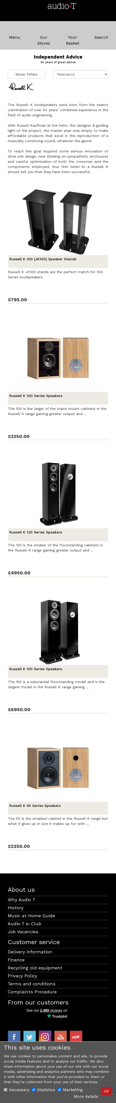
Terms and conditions (31, 983)
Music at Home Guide (31, 915)
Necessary (16, 1089)
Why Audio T (21, 899)
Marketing (70, 1089)
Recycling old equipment (35, 967)
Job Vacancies (23, 931)
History (15, 907)
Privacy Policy (22, 975)
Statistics (43, 1089)
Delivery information (30, 951)
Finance (16, 959)
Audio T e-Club (24, 923)
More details (86, 1096)
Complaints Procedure (32, 991)
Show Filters (26, 74)
